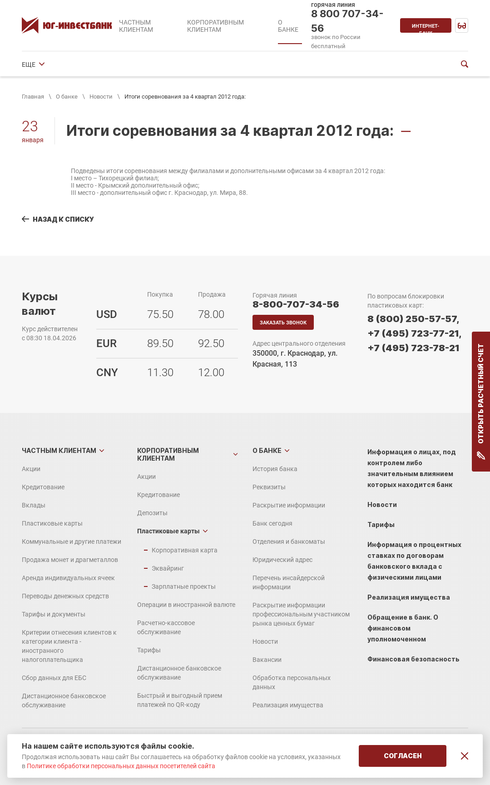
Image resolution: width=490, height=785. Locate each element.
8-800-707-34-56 (295, 304)
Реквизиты (96, 64)
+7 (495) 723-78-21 (413, 348)
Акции (31, 468)
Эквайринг (168, 568)
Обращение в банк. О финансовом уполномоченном (402, 628)
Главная (33, 96)
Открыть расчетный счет (481, 401)
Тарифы (149, 650)
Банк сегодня (231, 64)
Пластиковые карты (52, 523)
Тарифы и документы (53, 614)
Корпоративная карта (185, 550)
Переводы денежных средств (65, 596)
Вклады (33, 505)
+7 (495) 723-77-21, (414, 333)
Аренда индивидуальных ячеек (68, 577)
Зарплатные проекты (184, 586)
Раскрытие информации (161, 64)
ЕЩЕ (355, 64)
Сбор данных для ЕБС (54, 677)
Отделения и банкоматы (299, 64)
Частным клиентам (59, 450)
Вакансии (267, 659)
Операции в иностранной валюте (186, 604)
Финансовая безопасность (413, 659)
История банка (44, 64)
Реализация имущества (287, 705)
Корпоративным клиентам (168, 454)
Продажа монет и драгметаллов (70, 559)
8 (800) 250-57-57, (413, 318)
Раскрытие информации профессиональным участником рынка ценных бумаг (301, 614)
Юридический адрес (282, 559)
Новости (101, 96)
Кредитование (43, 487)
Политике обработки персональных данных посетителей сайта (121, 766)
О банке (67, 96)
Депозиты (152, 513)
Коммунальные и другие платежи (71, 541)
